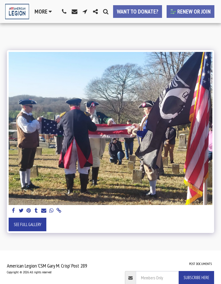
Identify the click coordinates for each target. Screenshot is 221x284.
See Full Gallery (27, 224)
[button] (64, 11)
